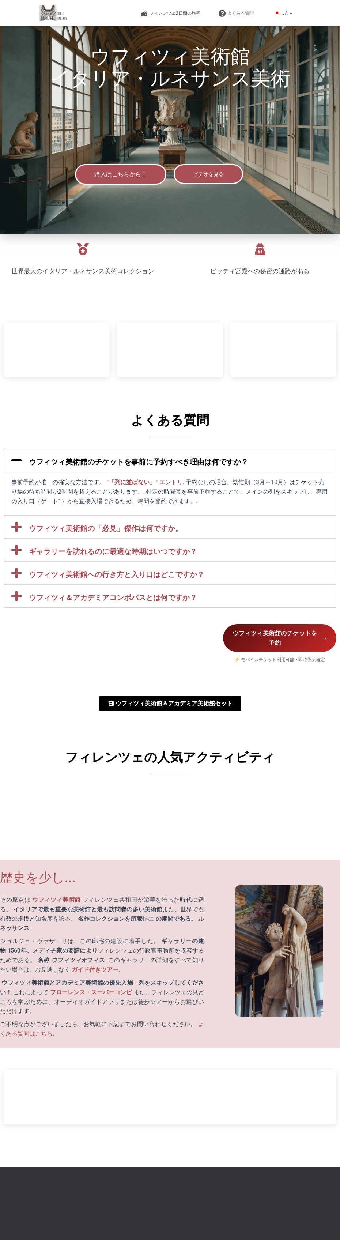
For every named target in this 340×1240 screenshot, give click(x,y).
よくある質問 (236, 13)
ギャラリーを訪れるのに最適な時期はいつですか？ (113, 551)
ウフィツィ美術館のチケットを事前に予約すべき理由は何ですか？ (138, 461)
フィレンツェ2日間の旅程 (170, 13)
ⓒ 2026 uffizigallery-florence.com (100, 1218)
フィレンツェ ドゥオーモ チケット (187, 1218)
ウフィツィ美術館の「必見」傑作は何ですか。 (105, 528)
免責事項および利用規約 (257, 1218)
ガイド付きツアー (94, 970)
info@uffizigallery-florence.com (111, 1183)
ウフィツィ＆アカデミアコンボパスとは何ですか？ (113, 597)
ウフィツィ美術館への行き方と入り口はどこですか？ (116, 574)
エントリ (170, 482)
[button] (290, 13)
